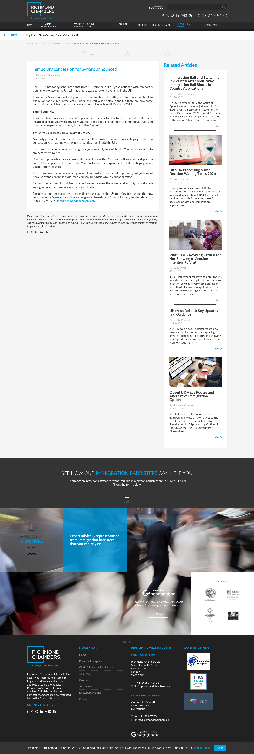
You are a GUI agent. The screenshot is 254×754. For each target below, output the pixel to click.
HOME (31, 28)
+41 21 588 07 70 (144, 716)
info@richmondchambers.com (76, 201)
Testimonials (86, 686)
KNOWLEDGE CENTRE (183, 28)
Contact (84, 699)
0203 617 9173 (212, 16)
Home (42, 43)
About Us (84, 674)
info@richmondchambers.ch (150, 719)
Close (220, 748)
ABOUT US (122, 28)
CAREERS (141, 28)
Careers (83, 680)
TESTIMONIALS (161, 28)
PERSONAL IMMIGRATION (48, 28)
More (158, 614)
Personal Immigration (92, 661)
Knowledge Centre (58, 43)
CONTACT (211, 28)
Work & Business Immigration (96, 667)
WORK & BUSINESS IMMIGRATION (85, 28)
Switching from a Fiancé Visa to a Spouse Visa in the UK (49, 35)
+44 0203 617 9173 (145, 682)
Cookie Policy (201, 748)
